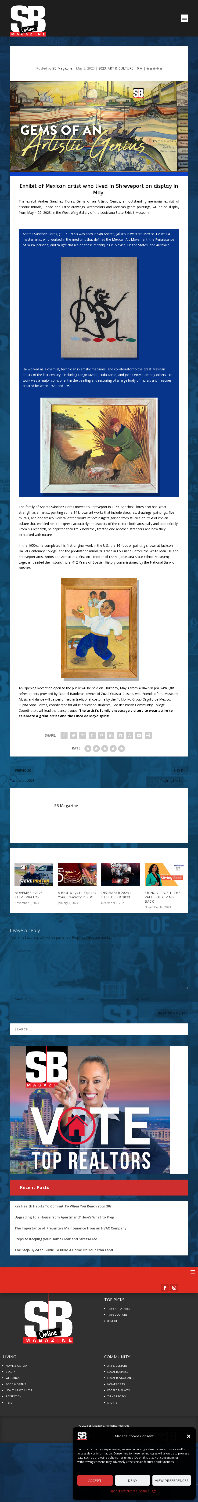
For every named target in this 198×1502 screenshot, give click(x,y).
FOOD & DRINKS (16, 1384)
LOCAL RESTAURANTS (120, 1378)
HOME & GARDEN (17, 1365)
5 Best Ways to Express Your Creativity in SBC (77, 894)
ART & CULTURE (120, 68)
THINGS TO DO (116, 1396)
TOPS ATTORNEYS (118, 1308)
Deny (132, 1480)
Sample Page (147, 1491)
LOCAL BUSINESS (117, 1371)
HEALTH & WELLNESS (19, 1390)
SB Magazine (62, 68)
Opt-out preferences (123, 1491)
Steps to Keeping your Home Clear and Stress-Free (55, 1239)
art (91, 512)
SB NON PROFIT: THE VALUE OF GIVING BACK (162, 896)
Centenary (37, 551)
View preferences (171, 1480)
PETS (9, 1402)
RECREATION (14, 1396)
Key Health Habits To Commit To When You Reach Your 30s (63, 1206)
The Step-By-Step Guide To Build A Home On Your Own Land (63, 1250)
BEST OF (112, 1321)
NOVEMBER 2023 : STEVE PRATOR (29, 894)
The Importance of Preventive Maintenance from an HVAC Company (70, 1228)
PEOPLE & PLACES (118, 1390)
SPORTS (112, 1402)
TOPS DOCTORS (117, 1314)
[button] (188, 1436)
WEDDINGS (12, 1378)
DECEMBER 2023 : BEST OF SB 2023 (116, 894)
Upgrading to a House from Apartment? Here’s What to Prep (64, 1217)
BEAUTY (11, 1371)
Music (23, 699)
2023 (102, 68)
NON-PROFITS (116, 1384)
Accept (94, 1480)
